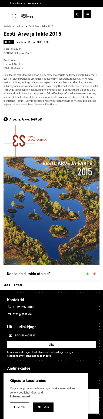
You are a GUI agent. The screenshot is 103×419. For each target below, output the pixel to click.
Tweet (18, 285)
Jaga (7, 285)
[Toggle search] (78, 14)
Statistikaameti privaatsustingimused (29, 355)
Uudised (20, 26)
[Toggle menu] (87, 14)
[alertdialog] (46, 396)
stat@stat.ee (22, 314)
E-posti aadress (25, 335)
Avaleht (7, 26)
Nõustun (43, 407)
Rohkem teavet (20, 396)
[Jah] (87, 273)
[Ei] (94, 273)
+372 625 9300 (23, 307)
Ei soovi (19, 407)
